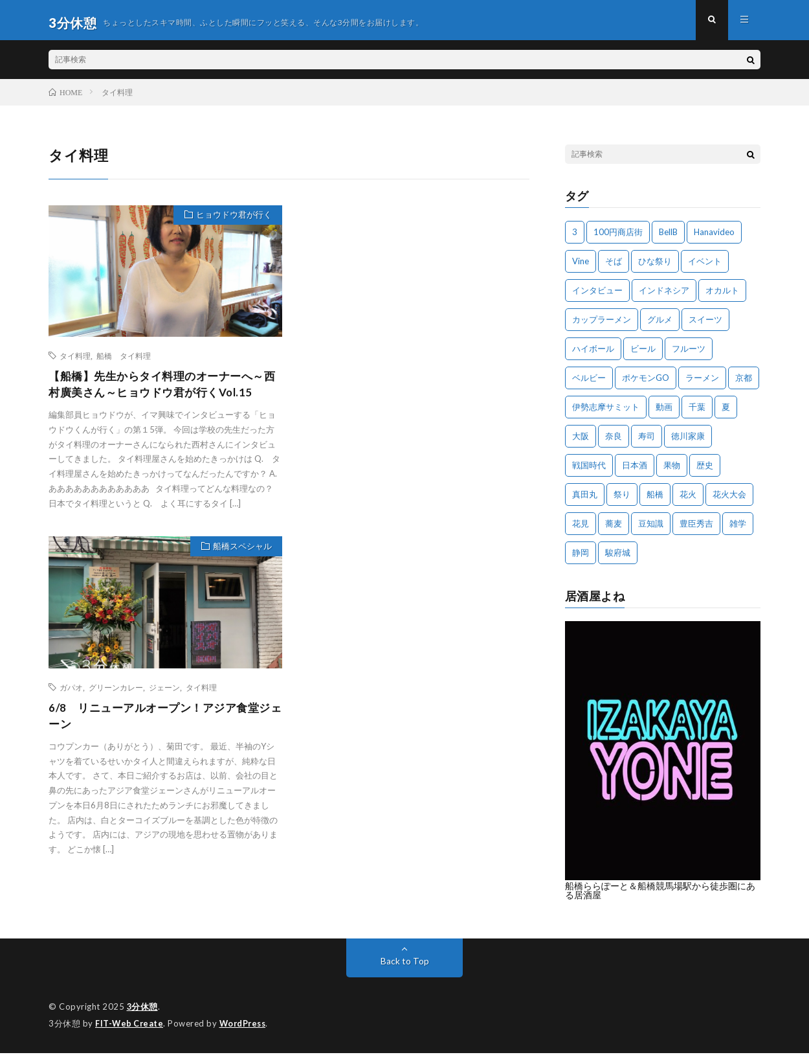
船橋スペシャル (239, 554)
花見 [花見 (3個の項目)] (580, 528)
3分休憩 (143, 1011)
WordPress (246, 1028)
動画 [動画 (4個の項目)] (664, 412)
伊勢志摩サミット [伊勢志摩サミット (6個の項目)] (605, 412)
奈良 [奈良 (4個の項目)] (613, 441)
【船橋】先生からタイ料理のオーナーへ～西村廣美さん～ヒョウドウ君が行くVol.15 (162, 390)
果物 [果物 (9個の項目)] (671, 470)
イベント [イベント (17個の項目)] (705, 266)
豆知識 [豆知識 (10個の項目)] (650, 528)
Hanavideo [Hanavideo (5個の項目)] (714, 237)
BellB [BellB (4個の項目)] (668, 237)
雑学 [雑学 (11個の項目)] (737, 528)
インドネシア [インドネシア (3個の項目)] (664, 295)
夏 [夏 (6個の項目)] (726, 412)
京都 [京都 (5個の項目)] (743, 383)
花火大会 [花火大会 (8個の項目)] (729, 499)
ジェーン (164, 694)
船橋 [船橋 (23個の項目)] (655, 499)
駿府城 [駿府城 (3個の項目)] (617, 557)
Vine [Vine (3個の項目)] (580, 266)
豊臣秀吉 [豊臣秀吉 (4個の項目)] (696, 528)
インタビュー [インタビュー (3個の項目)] (597, 295)
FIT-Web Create (130, 1028)
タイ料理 (75, 361)
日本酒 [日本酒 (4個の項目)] (634, 470)
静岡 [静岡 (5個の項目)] (580, 557)
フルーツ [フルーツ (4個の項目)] (688, 353)
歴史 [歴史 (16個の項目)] (704, 470)
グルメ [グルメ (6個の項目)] (659, 324)
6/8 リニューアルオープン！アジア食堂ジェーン (160, 724)
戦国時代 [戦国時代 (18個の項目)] (589, 470)
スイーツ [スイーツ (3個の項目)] (705, 324)
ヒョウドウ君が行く (231, 221)
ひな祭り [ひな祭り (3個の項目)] (655, 266)
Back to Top (405, 966)
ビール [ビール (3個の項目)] (643, 353)
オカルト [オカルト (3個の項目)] (722, 295)
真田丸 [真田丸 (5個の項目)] (584, 499)
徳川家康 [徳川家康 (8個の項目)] (688, 441)
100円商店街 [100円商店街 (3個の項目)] (618, 237)
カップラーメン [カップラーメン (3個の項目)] (601, 324)
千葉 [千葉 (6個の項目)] (697, 412)
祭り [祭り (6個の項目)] (622, 499)
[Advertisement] (412, 272)
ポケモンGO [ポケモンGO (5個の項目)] (645, 383)
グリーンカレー (116, 694)
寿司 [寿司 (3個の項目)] (646, 441)
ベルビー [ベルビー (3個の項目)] (589, 383)
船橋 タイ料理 (123, 361)
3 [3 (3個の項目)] (574, 237)
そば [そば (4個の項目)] (613, 266)
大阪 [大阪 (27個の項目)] (580, 441)
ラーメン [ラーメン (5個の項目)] (702, 383)
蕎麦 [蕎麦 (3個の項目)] (613, 528)
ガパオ (71, 694)
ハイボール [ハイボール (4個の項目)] (593, 353)
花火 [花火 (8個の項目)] (688, 499)
